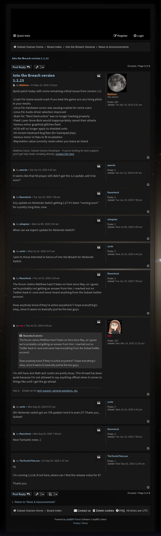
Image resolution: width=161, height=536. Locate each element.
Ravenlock (113, 192)
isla (109, 335)
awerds (112, 165)
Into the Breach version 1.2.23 (30, 58)
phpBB (69, 519)
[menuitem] (138, 36)
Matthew (112, 94)
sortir (110, 246)
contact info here (65, 154)
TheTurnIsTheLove (118, 456)
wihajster (112, 219)
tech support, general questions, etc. (57, 390)
